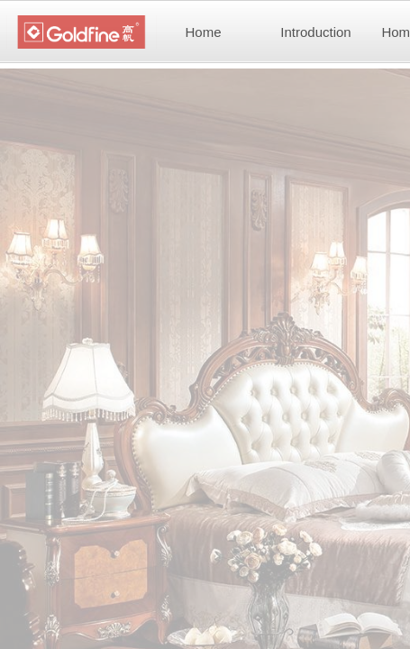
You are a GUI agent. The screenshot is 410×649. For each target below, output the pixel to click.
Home (203, 32)
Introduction (315, 32)
